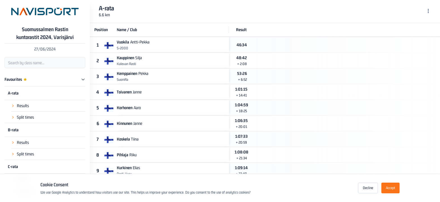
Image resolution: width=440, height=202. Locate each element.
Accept (390, 188)
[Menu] (428, 11)
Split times (25, 117)
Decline (368, 188)
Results (23, 105)
